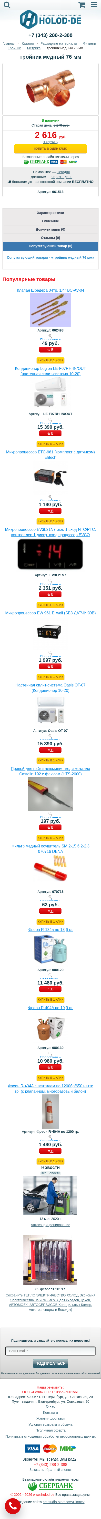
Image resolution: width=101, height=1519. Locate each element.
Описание (50, 221)
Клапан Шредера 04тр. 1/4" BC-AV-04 (50, 290)
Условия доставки (50, 1418)
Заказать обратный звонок (50, 1470)
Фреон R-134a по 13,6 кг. (50, 930)
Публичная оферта (50, 1430)
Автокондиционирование (50, 1225)
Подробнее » (50, 339)
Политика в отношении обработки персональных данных (50, 1436)
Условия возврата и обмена (50, 1424)
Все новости (50, 1173)
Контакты (50, 1412)
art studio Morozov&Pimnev (63, 1502)
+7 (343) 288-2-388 (50, 35)
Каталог (28, 43)
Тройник (14, 48)
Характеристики (50, 213)
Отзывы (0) (50, 238)
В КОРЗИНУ (50, 350)
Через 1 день (61, 177)
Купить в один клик (50, 148)
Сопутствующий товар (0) (50, 246)
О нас (50, 1406)
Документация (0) (50, 229)
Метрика (33, 48)
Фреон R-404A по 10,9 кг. (50, 1008)
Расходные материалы (58, 43)
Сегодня (63, 172)
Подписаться (50, 1363)
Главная (8, 43)
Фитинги (89, 43)
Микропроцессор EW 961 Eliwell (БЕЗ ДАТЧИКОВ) (50, 613)
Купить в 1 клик (50, 360)
